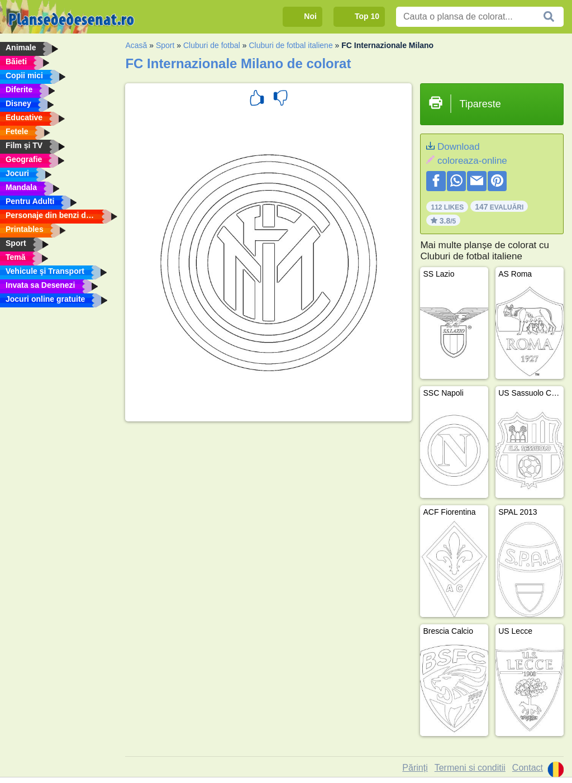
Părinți (414, 767)
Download (458, 146)
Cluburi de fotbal (211, 45)
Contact (527, 767)
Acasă (136, 45)
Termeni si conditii (470, 767)
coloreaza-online (472, 160)
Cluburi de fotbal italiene (290, 45)
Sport (165, 45)
